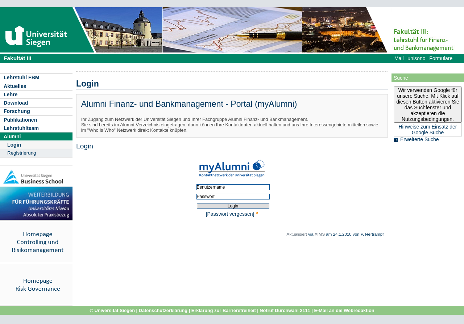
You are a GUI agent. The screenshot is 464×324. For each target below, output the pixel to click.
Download (16, 103)
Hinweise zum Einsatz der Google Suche (427, 129)
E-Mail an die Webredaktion (344, 310)
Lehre (10, 94)
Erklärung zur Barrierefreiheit (223, 310)
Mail (399, 58)
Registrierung (21, 153)
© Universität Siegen (112, 310)
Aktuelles (15, 86)
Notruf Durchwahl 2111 (285, 310)
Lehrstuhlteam (21, 128)
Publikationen (20, 120)
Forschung (17, 111)
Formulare (440, 58)
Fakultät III (18, 58)
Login (14, 145)
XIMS (320, 234)
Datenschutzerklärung (163, 310)
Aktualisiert (296, 234)
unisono (416, 58)
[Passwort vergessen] (230, 214)
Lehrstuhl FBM (22, 77)
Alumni (12, 136)
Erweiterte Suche (419, 139)
